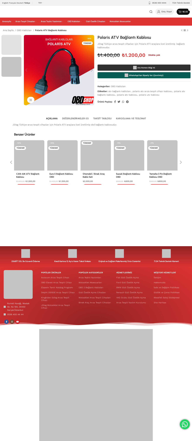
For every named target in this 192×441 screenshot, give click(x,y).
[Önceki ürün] (181, 30)
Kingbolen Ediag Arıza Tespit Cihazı (55, 298)
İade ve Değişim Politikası (166, 287)
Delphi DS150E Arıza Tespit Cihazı (58, 292)
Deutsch (20, 3)
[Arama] (151, 12)
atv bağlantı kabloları (119, 91)
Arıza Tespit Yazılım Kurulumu (131, 302)
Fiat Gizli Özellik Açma (127, 277)
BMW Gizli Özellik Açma (128, 287)
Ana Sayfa (8, 30)
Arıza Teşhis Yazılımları (90, 277)
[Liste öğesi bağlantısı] (18, 314)
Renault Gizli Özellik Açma (129, 292)
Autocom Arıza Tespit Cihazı (55, 277)
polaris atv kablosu (127, 95)
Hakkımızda (159, 282)
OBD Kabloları (24, 30)
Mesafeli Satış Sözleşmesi (167, 297)
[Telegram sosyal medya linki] (127, 102)
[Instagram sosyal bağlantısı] (12, 322)
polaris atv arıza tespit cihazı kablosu (152, 91)
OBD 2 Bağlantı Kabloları (91, 287)
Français (12, 3)
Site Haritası (160, 302)
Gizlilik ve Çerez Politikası (167, 292)
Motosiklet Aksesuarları (90, 282)
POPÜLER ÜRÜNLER (51, 272)
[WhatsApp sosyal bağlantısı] (123, 102)
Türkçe (27, 3)
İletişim (157, 277)
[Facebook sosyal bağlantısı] (115, 102)
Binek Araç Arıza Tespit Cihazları (95, 302)
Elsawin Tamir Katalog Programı (57, 287)
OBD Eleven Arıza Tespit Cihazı (56, 282)
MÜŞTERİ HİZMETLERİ (165, 272)
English (5, 3)
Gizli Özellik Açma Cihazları (92, 292)
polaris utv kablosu (149, 95)
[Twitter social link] (119, 102)
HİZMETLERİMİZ (124, 272)
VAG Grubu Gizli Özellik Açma (131, 297)
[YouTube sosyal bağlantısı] (17, 322)
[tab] (52, 118)
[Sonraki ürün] (187, 30)
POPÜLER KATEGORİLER (91, 272)
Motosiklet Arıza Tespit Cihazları (95, 297)
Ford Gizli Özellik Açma (127, 282)
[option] (11, 45)
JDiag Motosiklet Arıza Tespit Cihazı (55, 306)
